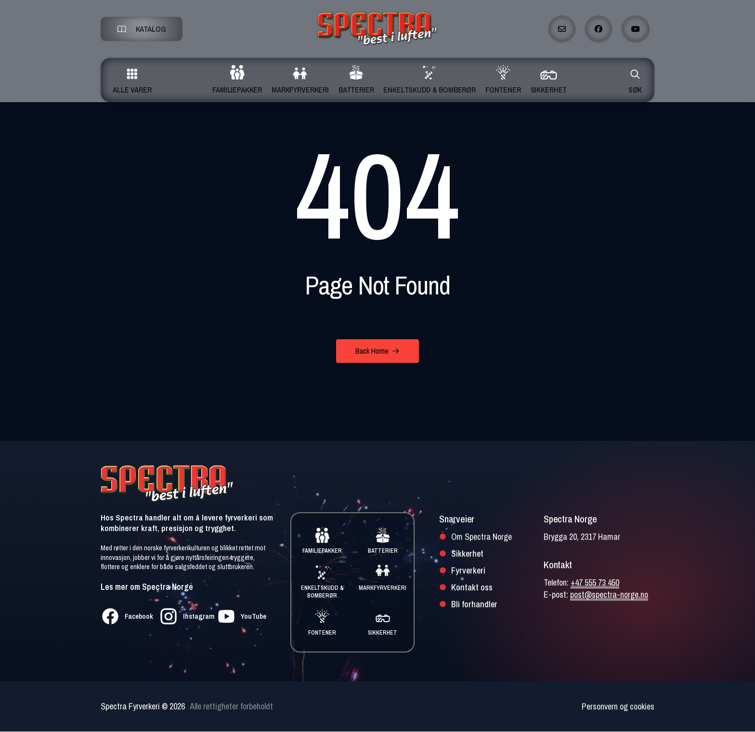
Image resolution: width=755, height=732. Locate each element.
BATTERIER (383, 551)
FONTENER (322, 633)
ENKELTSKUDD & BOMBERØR (322, 592)
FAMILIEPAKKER (322, 551)
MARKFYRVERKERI (382, 588)
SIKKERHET (382, 633)
